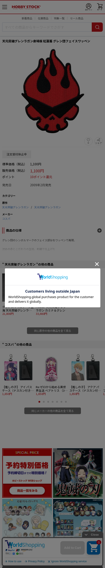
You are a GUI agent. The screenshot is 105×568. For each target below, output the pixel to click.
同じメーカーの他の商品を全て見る (52, 411)
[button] (39, 402)
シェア (98, 142)
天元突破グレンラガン (15, 207)
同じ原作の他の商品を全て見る (52, 330)
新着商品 (27, 18)
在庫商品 (43, 18)
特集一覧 (59, 18)
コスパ (6, 218)
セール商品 (76, 18)
